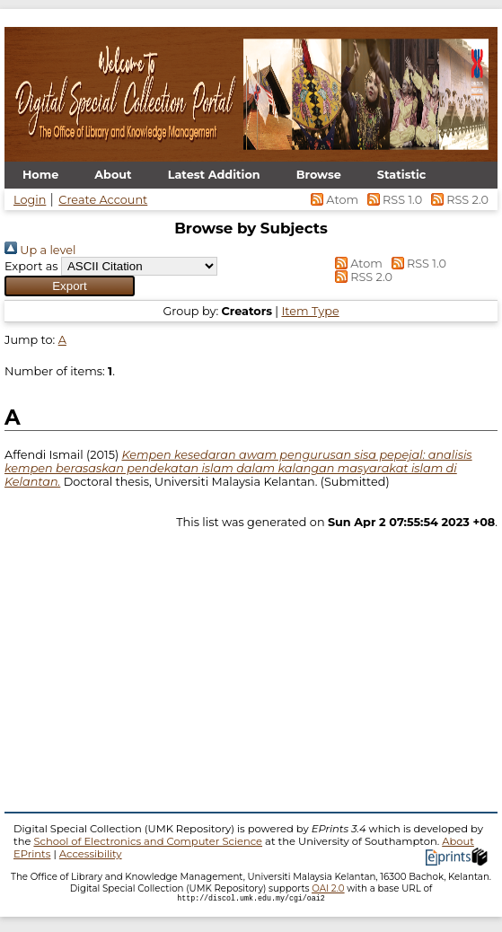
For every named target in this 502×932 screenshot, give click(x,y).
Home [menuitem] (40, 174)
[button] (69, 286)
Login (29, 200)
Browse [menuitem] (318, 174)
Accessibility (90, 854)
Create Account (102, 200)
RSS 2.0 (457, 200)
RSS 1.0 (393, 200)
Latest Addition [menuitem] (214, 174)
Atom (333, 200)
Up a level (39, 250)
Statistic (402, 174)
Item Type (310, 311)
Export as (31, 266)
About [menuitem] (112, 174)
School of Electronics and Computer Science (147, 841)
